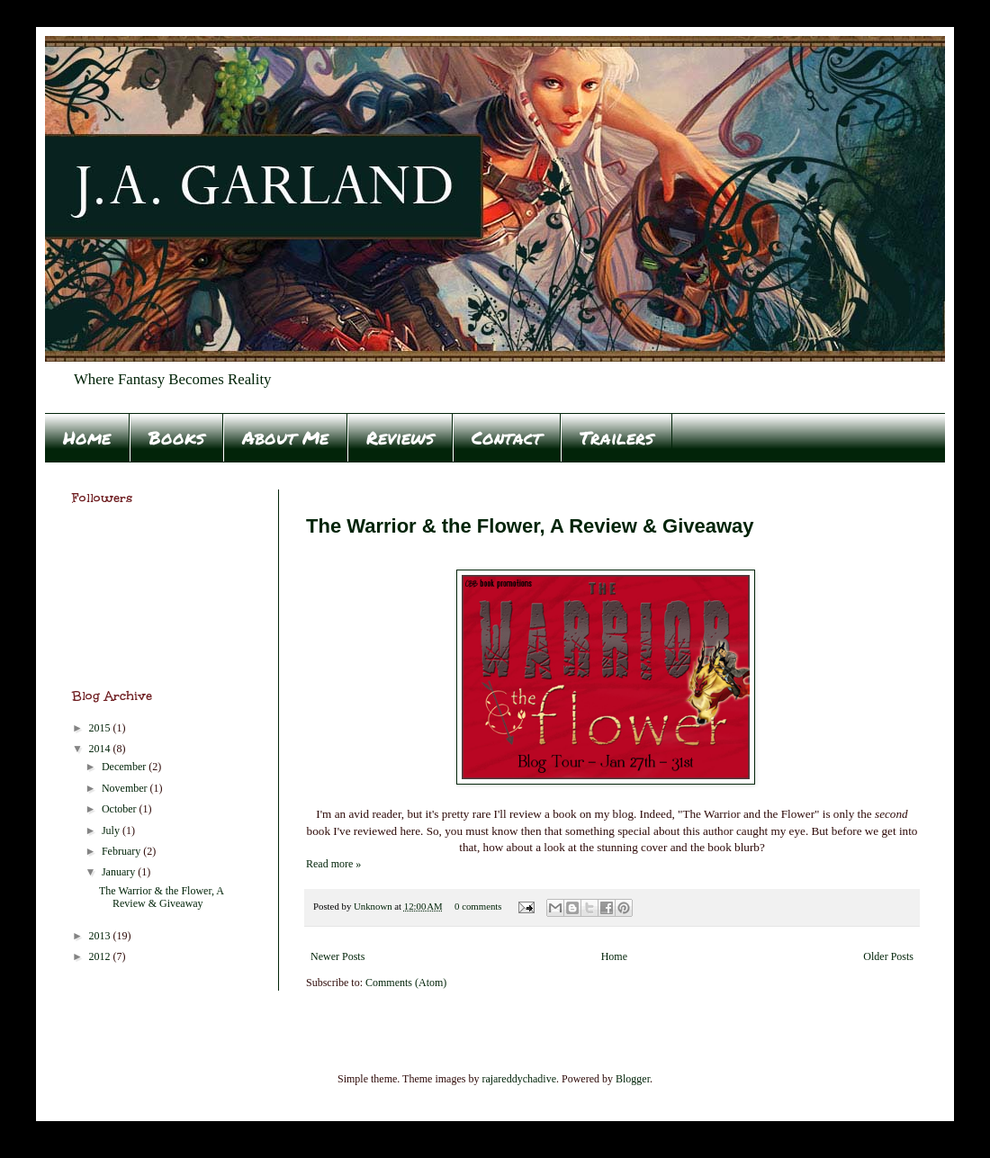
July (112, 830)
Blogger (633, 1079)
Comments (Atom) (405, 982)
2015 (101, 728)
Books (176, 437)
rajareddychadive (519, 1079)
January (120, 872)
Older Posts (888, 956)
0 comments (477, 906)
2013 (101, 935)
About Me (285, 437)
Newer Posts (337, 956)
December (125, 766)
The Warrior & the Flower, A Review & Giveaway (530, 526)
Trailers (616, 437)
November (126, 788)
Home (87, 437)
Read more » (333, 863)
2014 (101, 748)
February (122, 851)
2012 (101, 956)
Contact (507, 437)
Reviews (400, 437)
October (121, 809)
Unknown (374, 906)
